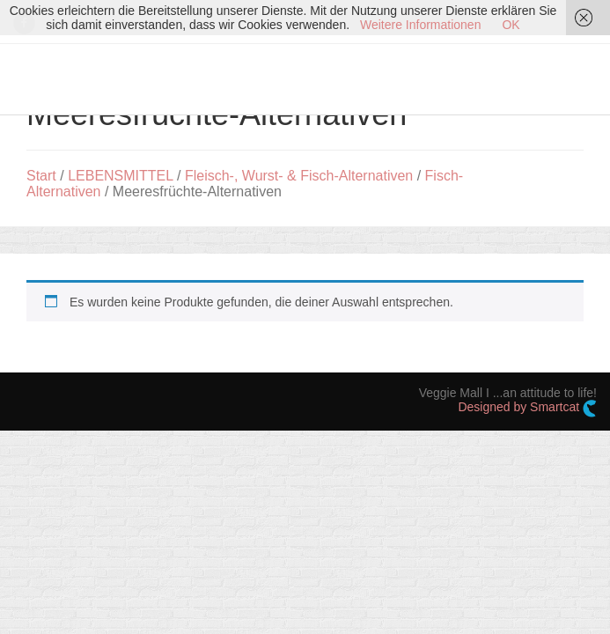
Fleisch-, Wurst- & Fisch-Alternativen (299, 175)
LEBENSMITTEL (120, 175)
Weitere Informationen (420, 25)
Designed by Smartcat (527, 408)
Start (41, 175)
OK (510, 25)
